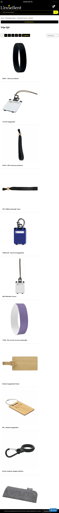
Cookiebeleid (4, 486)
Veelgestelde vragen (35, 465)
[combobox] (27, 12)
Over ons (32, 458)
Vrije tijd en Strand (22, 18)
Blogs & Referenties (35, 460)
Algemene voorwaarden (7, 482)
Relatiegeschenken (11, 18)
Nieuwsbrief (33, 463)
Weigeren (53, 511)
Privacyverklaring (5, 484)
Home (2, 18)
